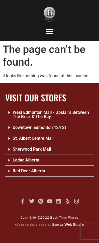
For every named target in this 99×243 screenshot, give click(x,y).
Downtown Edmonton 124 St (39, 127)
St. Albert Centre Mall (33, 138)
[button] (49, 31)
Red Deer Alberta (29, 170)
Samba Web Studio (68, 224)
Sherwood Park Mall (32, 149)
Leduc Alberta (26, 160)
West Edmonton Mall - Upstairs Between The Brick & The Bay (51, 114)
